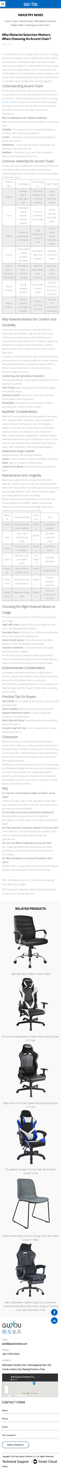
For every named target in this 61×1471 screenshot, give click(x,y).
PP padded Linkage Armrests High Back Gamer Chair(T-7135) (30, 1171)
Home (8, 21)
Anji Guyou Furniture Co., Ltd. (27, 1456)
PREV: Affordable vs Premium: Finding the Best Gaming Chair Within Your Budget (28, 882)
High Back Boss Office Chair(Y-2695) (30, 973)
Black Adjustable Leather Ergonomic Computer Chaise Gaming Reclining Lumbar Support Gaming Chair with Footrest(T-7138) (30, 1306)
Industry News (26, 21)
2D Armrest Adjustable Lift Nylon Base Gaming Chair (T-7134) (30, 1038)
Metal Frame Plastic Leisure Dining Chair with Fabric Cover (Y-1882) (30, 1237)
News (15, 21)
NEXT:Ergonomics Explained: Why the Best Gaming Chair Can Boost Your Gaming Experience (29, 891)
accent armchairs (10, 102)
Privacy (5, 1466)
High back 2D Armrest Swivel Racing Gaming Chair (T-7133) (30, 1104)
